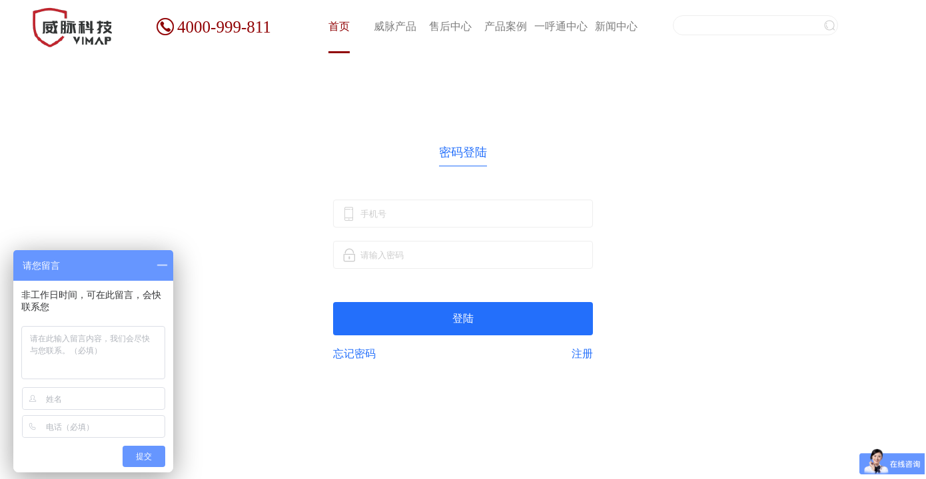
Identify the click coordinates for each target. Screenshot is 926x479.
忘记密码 (354, 353)
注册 (582, 354)
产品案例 (505, 26)
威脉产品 (395, 26)
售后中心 (450, 26)
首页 (339, 26)
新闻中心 (616, 26)
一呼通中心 (561, 26)
